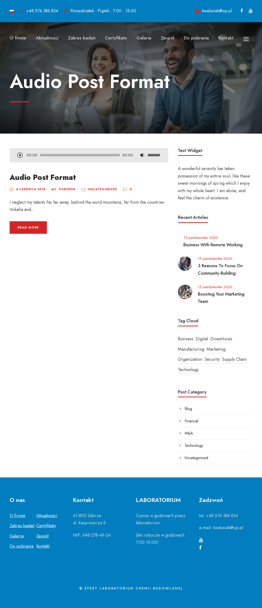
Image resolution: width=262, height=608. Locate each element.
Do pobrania (196, 38)
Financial (191, 421)
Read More (28, 227)
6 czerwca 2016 (31, 189)
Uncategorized (102, 189)
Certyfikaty (116, 38)
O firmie (18, 38)
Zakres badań (81, 38)
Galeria (144, 38)
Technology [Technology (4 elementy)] (188, 370)
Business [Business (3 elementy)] (185, 339)
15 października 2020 (200, 237)
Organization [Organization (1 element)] (190, 359)
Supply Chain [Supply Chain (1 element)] (234, 359)
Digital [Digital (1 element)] (202, 339)
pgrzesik (67, 189)
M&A (189, 433)
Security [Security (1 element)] (212, 359)
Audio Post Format (43, 177)
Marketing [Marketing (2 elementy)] (216, 349)
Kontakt (225, 38)
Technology (194, 445)
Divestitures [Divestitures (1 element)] (221, 339)
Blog (188, 409)
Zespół (167, 38)
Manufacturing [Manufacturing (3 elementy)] (191, 349)
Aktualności (47, 38)
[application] (89, 155)
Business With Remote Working (213, 245)
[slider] (80, 155)
